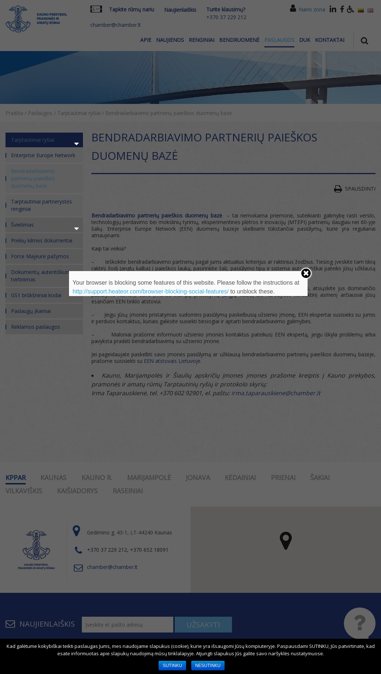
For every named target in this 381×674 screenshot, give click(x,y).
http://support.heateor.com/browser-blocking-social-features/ (151, 291)
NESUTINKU (208, 665)
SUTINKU (172, 665)
